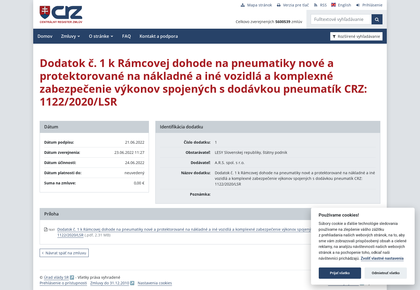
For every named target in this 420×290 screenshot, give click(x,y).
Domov (45, 36)
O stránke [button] (99, 36)
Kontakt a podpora (159, 36)
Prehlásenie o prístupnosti (63, 282)
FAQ (126, 36)
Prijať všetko (340, 273)
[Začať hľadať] (377, 19)
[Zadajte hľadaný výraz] (341, 19)
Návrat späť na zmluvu (64, 252)
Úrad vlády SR (56, 277)
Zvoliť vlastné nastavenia (382, 258)
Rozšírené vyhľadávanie (356, 36)
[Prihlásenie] (368, 5)
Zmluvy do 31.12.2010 (109, 282)
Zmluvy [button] (68, 36)
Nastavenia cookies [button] (155, 282)
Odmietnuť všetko (386, 273)
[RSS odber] (320, 5)
